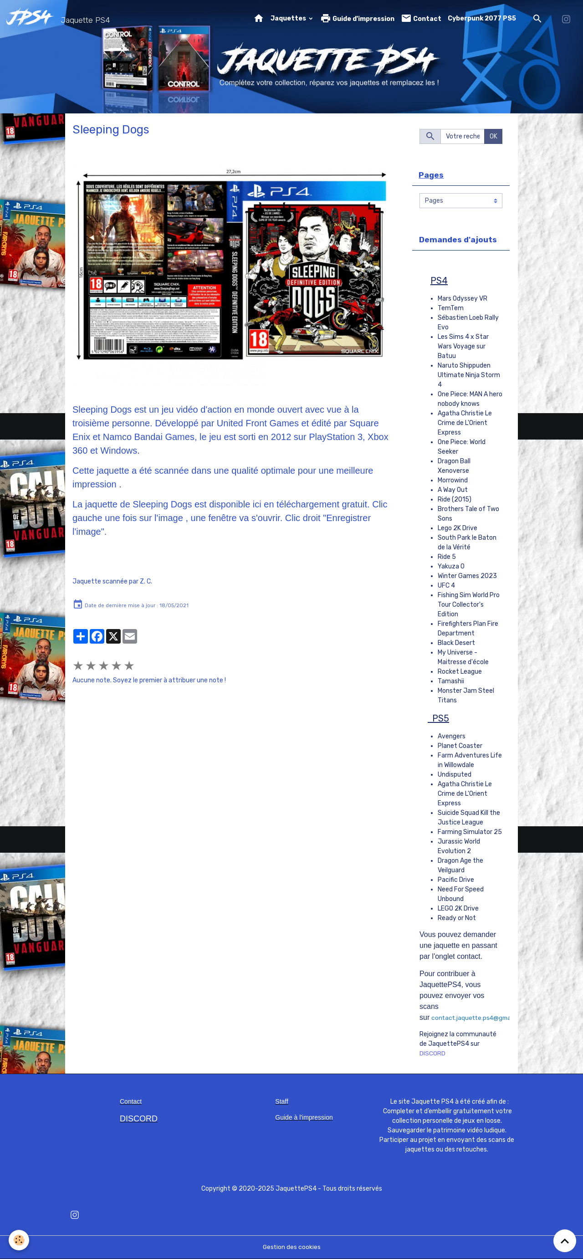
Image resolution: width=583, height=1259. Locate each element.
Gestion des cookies (291, 1247)
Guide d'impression (357, 18)
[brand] (59, 18)
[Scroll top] (564, 1240)
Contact (421, 18)
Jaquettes (289, 18)
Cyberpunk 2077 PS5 (482, 18)
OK (493, 136)
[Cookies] (19, 1240)
